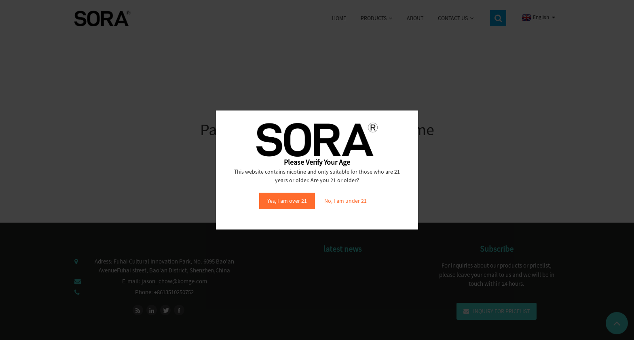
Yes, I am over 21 (287, 200)
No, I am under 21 (345, 200)
